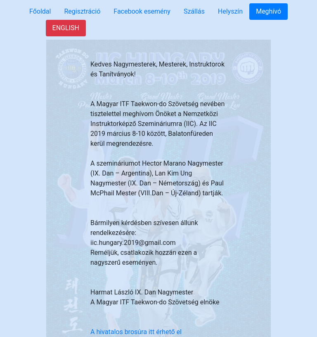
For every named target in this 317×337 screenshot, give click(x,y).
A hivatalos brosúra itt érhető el (136, 332)
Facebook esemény (142, 11)
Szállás (194, 11)
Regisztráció (82, 11)
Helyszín (230, 11)
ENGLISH (65, 28)
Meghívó (268, 11)
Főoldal (40, 11)
